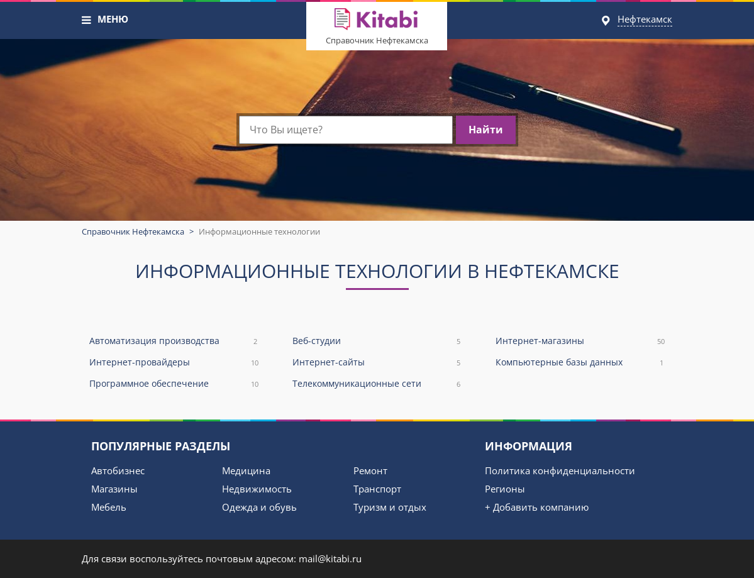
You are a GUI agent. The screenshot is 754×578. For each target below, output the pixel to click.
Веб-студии (377, 341)
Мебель (108, 507)
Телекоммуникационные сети (377, 384)
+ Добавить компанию (537, 507)
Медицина (246, 470)
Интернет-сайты (377, 362)
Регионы (505, 488)
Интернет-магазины (580, 341)
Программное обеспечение (173, 384)
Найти (485, 129)
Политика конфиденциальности (560, 470)
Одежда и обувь (259, 507)
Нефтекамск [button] (645, 19)
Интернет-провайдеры (173, 362)
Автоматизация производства (173, 341)
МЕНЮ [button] (112, 19)
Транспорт (377, 488)
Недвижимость (257, 488)
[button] (87, 20)
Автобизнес (118, 470)
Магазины (114, 488)
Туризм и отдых (389, 507)
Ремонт (370, 470)
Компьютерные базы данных (580, 362)
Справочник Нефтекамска (377, 40)
